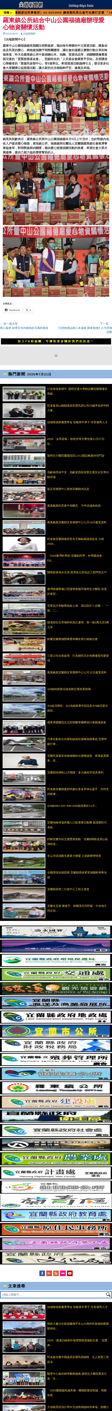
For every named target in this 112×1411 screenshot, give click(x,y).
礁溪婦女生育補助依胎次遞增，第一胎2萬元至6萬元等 (78, 625)
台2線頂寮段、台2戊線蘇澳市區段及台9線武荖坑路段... (77, 708)
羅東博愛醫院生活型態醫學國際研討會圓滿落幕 (76, 722)
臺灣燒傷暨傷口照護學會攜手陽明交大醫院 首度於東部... (77, 591)
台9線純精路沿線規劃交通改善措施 (69, 689)
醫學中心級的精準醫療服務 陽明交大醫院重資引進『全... (77, 1376)
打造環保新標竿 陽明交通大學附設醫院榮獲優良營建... (77, 391)
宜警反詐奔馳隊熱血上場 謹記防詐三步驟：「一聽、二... (78, 608)
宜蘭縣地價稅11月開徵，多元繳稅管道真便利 (75, 772)
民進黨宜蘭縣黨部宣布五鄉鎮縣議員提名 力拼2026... (75, 541)
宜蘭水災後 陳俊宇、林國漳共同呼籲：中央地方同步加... (77, 908)
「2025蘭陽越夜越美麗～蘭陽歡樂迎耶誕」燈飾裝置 (77, 1393)
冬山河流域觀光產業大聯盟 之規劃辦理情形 (74, 855)
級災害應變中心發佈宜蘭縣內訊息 (68, 488)
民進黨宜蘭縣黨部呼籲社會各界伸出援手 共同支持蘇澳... (78, 791)
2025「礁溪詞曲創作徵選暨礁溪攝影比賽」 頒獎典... (77, 1343)
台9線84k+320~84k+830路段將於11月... (72, 805)
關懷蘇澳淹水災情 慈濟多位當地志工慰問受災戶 (77, 572)
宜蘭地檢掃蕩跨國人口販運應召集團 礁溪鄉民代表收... (77, 825)
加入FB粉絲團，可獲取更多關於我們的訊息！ (56, 341)
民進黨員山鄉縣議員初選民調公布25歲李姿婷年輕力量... (78, 408)
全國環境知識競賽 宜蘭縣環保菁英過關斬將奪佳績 (77, 875)
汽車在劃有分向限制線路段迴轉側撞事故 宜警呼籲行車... (77, 741)
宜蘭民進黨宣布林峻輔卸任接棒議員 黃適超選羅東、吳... (78, 758)
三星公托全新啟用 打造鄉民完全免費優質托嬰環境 (78, 658)
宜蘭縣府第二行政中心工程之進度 (68, 889)
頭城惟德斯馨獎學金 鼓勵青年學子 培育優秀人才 (77, 422)
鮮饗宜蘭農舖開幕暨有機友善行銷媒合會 (72, 639)
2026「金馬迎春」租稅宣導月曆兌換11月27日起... (76, 441)
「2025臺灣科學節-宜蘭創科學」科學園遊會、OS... (76, 558)
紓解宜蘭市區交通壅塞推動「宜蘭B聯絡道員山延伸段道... (77, 841)
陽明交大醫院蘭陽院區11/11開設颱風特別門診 (76, 455)
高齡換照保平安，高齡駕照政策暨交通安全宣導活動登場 (78, 475)
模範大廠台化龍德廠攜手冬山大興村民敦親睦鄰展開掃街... (78, 1326)
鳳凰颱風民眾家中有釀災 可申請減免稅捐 (74, 505)
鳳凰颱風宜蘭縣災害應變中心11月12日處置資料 (77, 672)
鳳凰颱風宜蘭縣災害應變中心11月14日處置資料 (77, 522)
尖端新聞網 (29, 33)
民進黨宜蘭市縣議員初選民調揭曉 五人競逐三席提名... (78, 1359)
